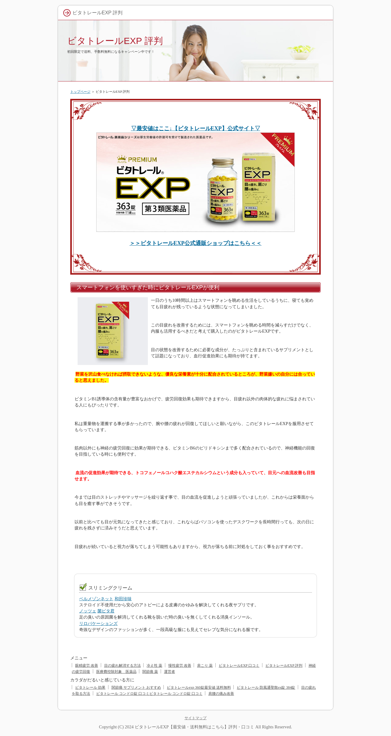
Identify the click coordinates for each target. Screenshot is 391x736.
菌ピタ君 (106, 610)
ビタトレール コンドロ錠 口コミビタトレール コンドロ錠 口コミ (149, 693)
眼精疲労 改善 (86, 665)
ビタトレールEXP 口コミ (239, 665)
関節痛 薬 (150, 671)
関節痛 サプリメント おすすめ (136, 687)
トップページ (80, 91)
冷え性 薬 (154, 665)
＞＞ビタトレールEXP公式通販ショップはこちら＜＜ (195, 243)
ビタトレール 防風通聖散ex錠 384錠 (266, 687)
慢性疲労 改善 (179, 665)
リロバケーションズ (98, 623)
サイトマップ (195, 718)
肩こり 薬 (205, 665)
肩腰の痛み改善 (221, 693)
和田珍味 (123, 598)
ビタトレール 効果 (90, 687)
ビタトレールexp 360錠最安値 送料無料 (199, 687)
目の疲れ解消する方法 (122, 665)
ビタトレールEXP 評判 (115, 41)
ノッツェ (87, 610)
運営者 (169, 671)
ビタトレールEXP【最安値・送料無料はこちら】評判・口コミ (194, 726)
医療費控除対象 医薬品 (116, 671)
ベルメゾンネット (96, 598)
